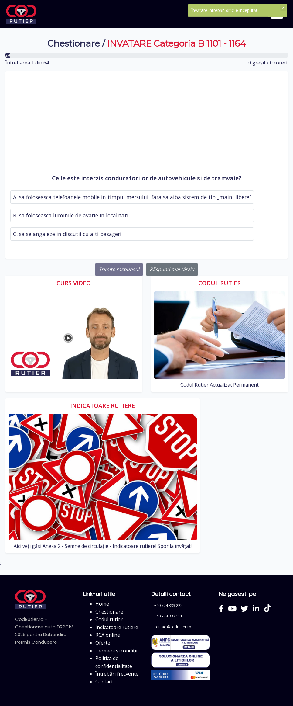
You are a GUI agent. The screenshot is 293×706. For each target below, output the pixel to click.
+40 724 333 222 (168, 605)
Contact (104, 681)
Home (102, 603)
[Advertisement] (146, 125)
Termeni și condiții (116, 650)
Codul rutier (109, 619)
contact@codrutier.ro (172, 626)
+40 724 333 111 (168, 616)
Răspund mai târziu (172, 269)
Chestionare (73, 43)
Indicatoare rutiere (116, 627)
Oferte (102, 642)
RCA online (107, 634)
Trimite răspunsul (119, 269)
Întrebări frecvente (116, 673)
